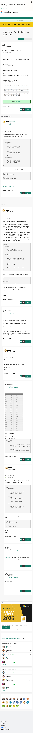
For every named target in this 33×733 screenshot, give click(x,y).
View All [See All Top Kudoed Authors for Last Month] (4, 690)
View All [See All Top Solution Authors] (4, 664)
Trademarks (3, 725)
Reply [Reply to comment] (28, 193)
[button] (21, 39)
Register (14, 17)
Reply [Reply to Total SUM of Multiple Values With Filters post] (28, 109)
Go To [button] (27, 17)
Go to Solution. (18, 101)
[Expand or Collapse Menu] (2, 15)
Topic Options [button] (27, 39)
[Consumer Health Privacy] (16, 729)
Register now (4, 8)
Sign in (19, 17)
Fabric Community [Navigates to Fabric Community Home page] (14, 12)
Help (23, 17)
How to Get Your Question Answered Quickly (11, 638)
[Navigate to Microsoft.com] (4, 12)
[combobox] (23, 20)
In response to (10, 124)
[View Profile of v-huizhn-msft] (12, 121)
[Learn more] (6, 627)
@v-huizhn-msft (8, 557)
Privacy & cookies (4, 721)
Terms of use (3, 723)
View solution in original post (8, 186)
